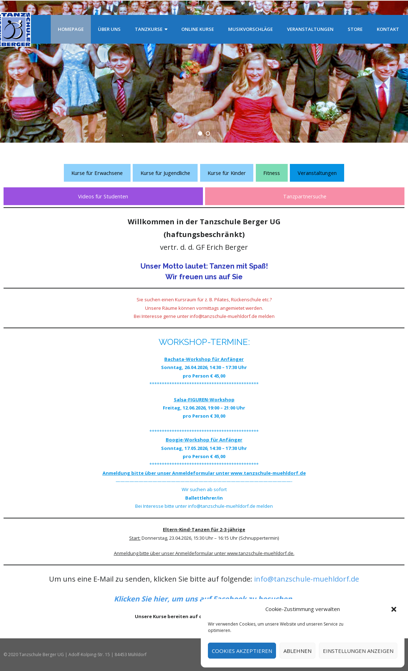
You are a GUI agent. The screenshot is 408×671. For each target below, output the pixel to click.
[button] (393, 609)
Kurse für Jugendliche (165, 172)
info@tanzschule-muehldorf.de (306, 579)
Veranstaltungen (317, 172)
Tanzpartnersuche (304, 196)
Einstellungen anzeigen (358, 650)
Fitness (271, 172)
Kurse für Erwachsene (97, 172)
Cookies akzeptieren (242, 650)
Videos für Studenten (103, 196)
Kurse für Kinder (227, 172)
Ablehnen (297, 650)
